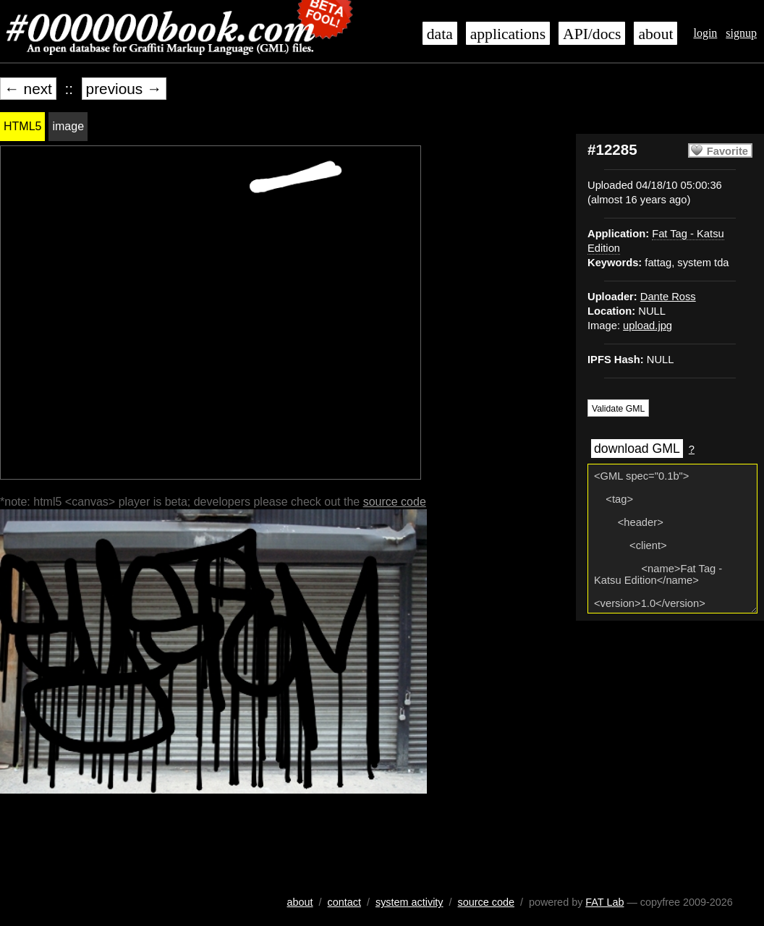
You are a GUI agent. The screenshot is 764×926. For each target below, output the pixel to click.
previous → (124, 88)
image (68, 126)
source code (394, 502)
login (705, 33)
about (655, 34)
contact (344, 902)
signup (741, 33)
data (440, 34)
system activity (409, 902)
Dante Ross (668, 296)
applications (508, 34)
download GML (637, 448)
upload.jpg (647, 325)
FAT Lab (604, 902)
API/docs (592, 34)
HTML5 (22, 126)
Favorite (727, 151)
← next (28, 88)
